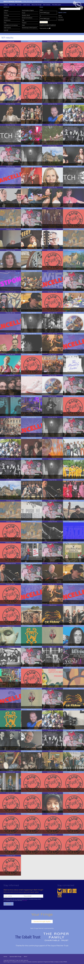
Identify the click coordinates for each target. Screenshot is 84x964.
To (40, 16)
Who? (25, 956)
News (60, 15)
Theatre (24, 22)
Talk (23, 20)
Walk (23, 25)
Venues (19, 4)
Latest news (26, 4)
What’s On (12, 4)
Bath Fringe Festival (13, 1)
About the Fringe (36, 4)
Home (5, 4)
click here (24, 900)
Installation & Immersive (11, 25)
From (41, 10)
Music (23, 13)
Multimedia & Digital (28, 10)
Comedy (6, 15)
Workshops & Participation (29, 27)
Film (5, 22)
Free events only (44, 28)
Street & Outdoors (27, 17)
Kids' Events (7, 27)
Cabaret (6, 10)
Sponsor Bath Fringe (15, 956)
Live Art (6, 30)
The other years (56, 4)
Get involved (46, 4)
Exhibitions (7, 20)
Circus (5, 13)
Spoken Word (26, 15)
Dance (6, 17)
